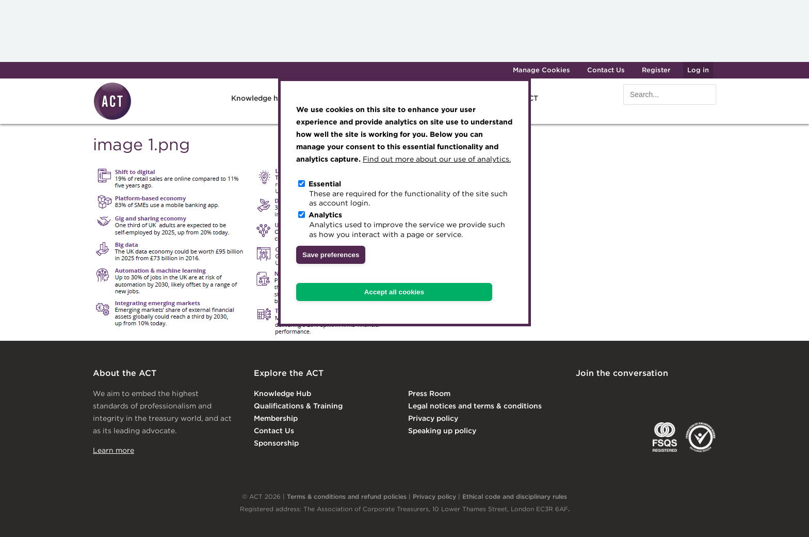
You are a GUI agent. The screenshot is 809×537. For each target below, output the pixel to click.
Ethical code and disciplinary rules (514, 496)
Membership (276, 418)
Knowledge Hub (282, 393)
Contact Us (606, 70)
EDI (700, 437)
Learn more (113, 450)
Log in (698, 70)
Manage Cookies (541, 70)
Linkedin (583, 394)
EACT (591, 437)
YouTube (709, 394)
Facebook (667, 394)
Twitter (625, 394)
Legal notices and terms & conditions (475, 405)
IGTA (629, 437)
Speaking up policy (442, 430)
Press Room (429, 393)
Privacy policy (433, 418)
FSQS (665, 437)
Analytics (325, 214)
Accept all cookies (394, 292)
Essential (325, 183)
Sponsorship (276, 443)
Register (656, 70)
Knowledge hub (259, 98)
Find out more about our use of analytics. (437, 159)
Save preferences (330, 255)
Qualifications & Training (298, 405)
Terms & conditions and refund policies (347, 496)
